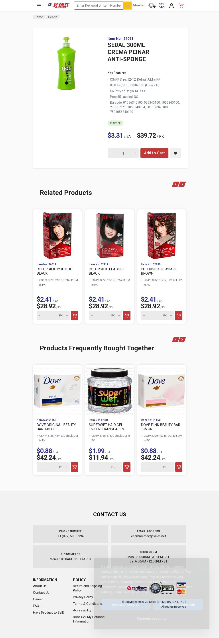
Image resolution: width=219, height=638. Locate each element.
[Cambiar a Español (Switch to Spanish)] (162, 5)
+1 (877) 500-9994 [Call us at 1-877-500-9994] (71, 536)
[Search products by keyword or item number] (102, 6)
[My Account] (171, 5)
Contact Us (41, 593)
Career (38, 599)
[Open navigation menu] (39, 5)
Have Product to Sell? (49, 613)
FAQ (36, 606)
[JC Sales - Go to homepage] (59, 5)
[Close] (197, 565)
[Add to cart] (74, 315)
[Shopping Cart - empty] (181, 5)
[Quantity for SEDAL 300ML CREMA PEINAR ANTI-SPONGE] (123, 153)
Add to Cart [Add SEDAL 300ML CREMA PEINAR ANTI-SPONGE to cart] (154, 153)
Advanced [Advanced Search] (138, 5)
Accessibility (82, 610)
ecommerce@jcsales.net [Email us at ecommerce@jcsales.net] (148, 536)
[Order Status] (152, 5)
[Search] (127, 6)
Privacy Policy (83, 597)
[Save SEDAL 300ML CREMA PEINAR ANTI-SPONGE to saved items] (175, 153)
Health (52, 17)
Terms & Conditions (87, 604)
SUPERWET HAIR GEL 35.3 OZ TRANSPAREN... (107, 427)
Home (39, 17)
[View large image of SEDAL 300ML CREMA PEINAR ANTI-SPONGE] (66, 62)
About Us (40, 586)
